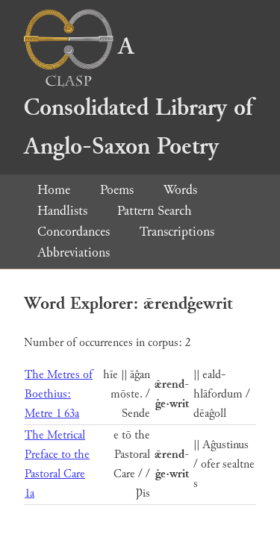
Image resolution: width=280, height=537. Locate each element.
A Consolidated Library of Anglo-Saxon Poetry (138, 96)
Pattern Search (154, 210)
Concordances (73, 231)
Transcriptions (177, 231)
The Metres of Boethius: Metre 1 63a (59, 394)
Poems (117, 189)
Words (180, 189)
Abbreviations (73, 252)
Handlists (62, 210)
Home (53, 189)
